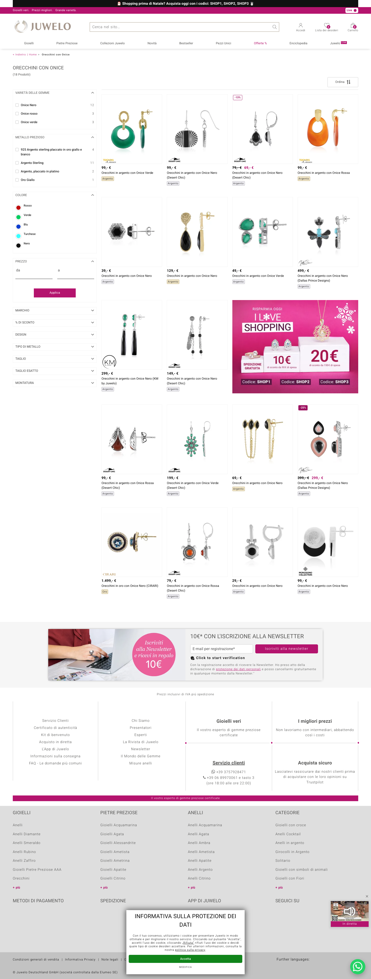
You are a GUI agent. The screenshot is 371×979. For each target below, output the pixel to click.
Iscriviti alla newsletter (287, 648)
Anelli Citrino (199, 878)
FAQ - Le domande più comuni (55, 763)
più (18, 887)
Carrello (353, 29)
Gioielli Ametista (115, 852)
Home (33, 55)
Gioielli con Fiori (289, 878)
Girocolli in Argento (292, 852)
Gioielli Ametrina (115, 860)
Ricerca (274, 27)
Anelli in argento (289, 843)
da (18, 270)
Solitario (282, 860)
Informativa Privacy (80, 959)
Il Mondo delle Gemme (141, 756)
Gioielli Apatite (113, 869)
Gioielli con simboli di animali (301, 869)
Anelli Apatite (200, 860)
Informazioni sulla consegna (55, 756)
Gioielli (29, 43)
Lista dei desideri (326, 29)
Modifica (185, 967)
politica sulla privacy (190, 950)
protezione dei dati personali (238, 669)
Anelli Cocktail (288, 834)
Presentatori (140, 728)
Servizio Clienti (55, 720)
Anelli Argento (200, 869)
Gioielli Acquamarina (118, 825)
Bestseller (186, 43)
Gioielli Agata (112, 834)
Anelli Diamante (27, 834)
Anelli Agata (198, 834)
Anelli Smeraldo (26, 843)
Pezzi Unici (223, 43)
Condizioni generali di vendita (36, 959)
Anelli (18, 825)
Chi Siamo (141, 720)
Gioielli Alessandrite (118, 843)
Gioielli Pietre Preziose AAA (37, 869)
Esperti (140, 735)
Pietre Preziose (66, 43)
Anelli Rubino (24, 852)
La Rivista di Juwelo (140, 742)
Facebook (280, 915)
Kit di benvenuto (55, 735)
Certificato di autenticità (55, 728)
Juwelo (338, 43)
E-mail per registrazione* (214, 649)
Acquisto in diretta (55, 742)
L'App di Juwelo (55, 749)
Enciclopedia (298, 43)
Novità (151, 43)
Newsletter (140, 749)
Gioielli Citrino (112, 878)
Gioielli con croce (290, 825)
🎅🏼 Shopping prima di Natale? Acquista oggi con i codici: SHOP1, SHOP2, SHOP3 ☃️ (185, 4)
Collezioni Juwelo (112, 43)
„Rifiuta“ (188, 943)
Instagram (304, 915)
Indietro (20, 55)
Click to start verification (220, 658)
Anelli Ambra (199, 843)
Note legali (110, 959)
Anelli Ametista (201, 852)
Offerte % (260, 43)
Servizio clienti (229, 763)
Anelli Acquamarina (205, 825)
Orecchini (21, 878)
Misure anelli (140, 763)
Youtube (292, 915)
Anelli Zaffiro (24, 860)
